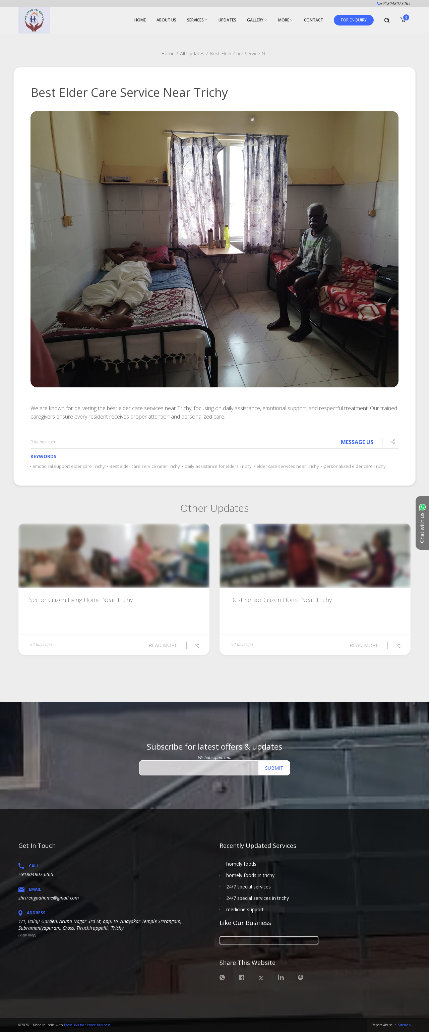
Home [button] (140, 20)
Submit (274, 768)
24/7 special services (248, 886)
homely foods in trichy (250, 875)
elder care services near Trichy (286, 466)
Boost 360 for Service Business (87, 1025)
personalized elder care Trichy (354, 466)
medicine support (245, 909)
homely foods (241, 864)
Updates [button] (227, 20)
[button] (353, 20)
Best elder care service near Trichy (144, 466)
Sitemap (404, 1025)
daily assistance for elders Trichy (217, 466)
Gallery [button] (255, 20)
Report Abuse (382, 1025)
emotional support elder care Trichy (67, 466)
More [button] (283, 20)
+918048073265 (35, 874)
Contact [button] (313, 20)
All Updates (192, 53)
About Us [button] (166, 20)
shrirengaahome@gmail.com (48, 897)
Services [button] (195, 20)
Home (168, 53)
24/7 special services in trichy (257, 898)
